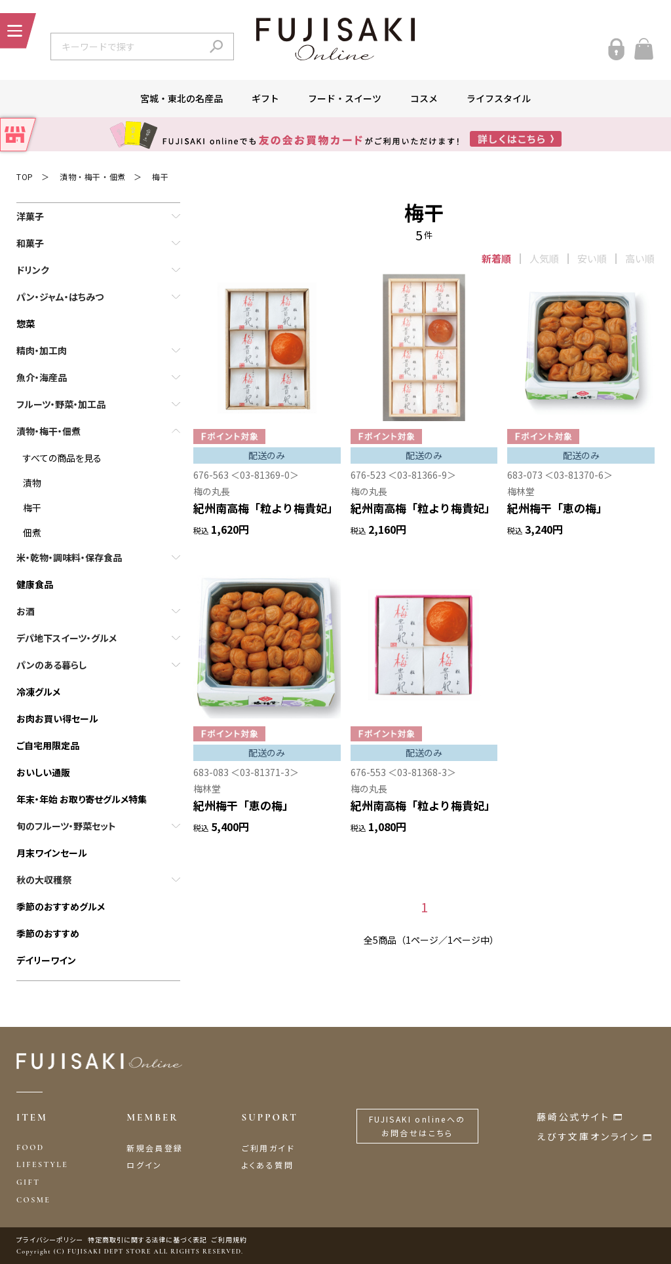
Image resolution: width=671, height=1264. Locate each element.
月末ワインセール (51, 852)
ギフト (265, 98)
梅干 (160, 176)
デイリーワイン (46, 960)
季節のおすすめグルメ (60, 906)
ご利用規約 (229, 1239)
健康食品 (34, 584)
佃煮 (32, 532)
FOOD (30, 1147)
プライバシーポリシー (49, 1239)
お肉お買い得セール (57, 718)
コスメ (424, 98)
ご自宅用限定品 (47, 745)
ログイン (144, 1164)
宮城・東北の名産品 (181, 98)
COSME (33, 1199)
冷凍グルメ (38, 691)
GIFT (28, 1182)
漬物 (32, 482)
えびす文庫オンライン (588, 1136)
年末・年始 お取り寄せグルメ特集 (81, 799)
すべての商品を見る (62, 457)
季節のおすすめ (47, 933)
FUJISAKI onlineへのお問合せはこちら (417, 1126)
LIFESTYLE (42, 1164)
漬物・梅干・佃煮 (93, 176)
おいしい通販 (43, 772)
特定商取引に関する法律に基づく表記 (147, 1239)
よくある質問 (268, 1164)
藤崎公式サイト (573, 1116)
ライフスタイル (499, 98)
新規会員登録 (154, 1147)
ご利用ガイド (268, 1147)
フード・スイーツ (344, 98)
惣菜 (25, 323)
